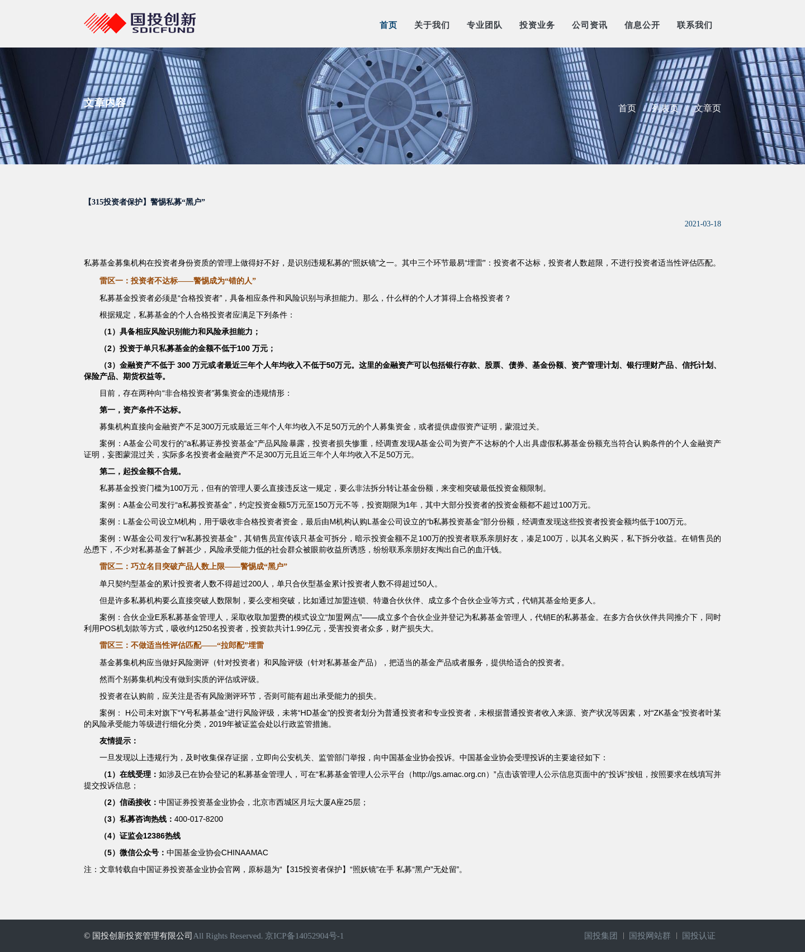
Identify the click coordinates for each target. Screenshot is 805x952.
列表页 (665, 108)
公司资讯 (590, 25)
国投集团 (601, 935)
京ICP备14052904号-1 (304, 935)
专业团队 (485, 25)
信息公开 (642, 25)
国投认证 (699, 935)
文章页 (707, 108)
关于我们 (432, 25)
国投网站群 (650, 935)
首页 (388, 25)
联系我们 (695, 25)
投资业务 (537, 25)
